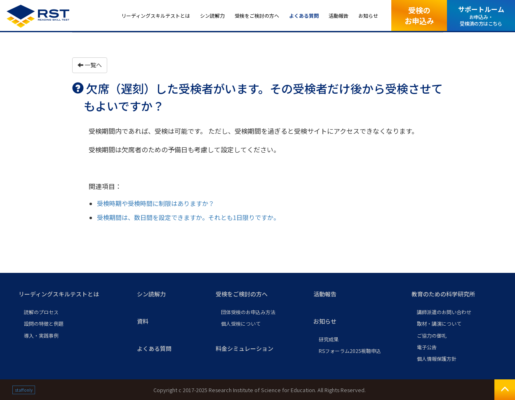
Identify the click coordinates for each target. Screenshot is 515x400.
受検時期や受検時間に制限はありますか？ (155, 203)
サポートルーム (481, 15)
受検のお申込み (419, 15)
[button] (71, 294)
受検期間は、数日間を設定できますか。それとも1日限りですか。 (188, 217)
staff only (24, 390)
